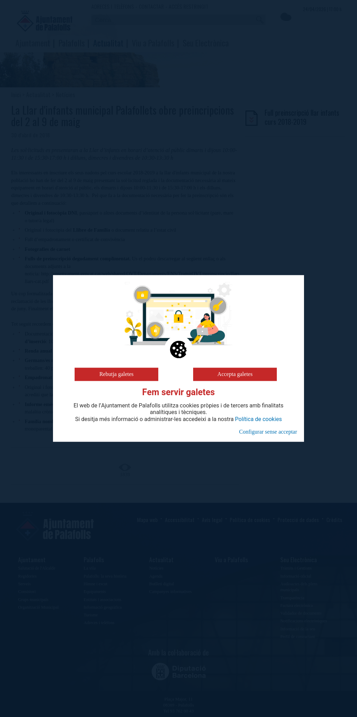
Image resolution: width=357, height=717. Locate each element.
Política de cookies (258, 419)
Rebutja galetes (116, 374)
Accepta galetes (235, 374)
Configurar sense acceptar (268, 432)
